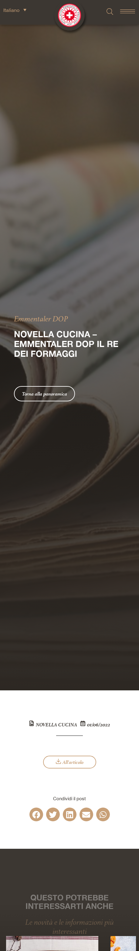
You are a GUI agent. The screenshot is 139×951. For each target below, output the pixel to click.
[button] (36, 814)
